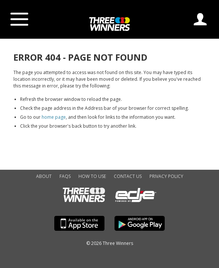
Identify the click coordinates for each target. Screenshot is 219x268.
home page (54, 117)
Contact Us (128, 176)
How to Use (92, 176)
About (44, 176)
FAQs (65, 176)
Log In (200, 19)
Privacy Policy (166, 176)
